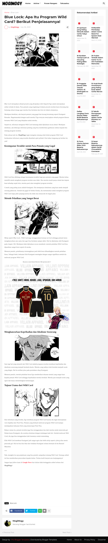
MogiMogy (18, 521)
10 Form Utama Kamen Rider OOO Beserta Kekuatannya (83, 145)
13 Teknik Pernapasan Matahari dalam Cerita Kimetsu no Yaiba (96, 116)
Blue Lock (14, 13)
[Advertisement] (36, 84)
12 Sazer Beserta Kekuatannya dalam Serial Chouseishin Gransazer (96, 146)
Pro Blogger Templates (20, 540)
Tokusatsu (64, 3)
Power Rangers (50, 3)
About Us (78, 540)
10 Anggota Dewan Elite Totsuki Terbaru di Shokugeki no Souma (82, 89)
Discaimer (102, 540)
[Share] (67, 27)
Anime (36, 3)
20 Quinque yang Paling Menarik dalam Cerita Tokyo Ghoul (83, 32)
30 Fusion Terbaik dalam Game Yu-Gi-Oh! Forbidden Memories (97, 60)
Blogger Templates (49, 540)
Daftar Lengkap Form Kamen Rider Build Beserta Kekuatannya (83, 115)
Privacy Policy (89, 540)
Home (27, 3)
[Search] (104, 3)
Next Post (66, 532)
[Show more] (49, 511)
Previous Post (9, 532)
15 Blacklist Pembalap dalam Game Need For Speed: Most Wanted (96, 33)
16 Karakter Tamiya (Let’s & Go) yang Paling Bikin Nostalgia (83, 60)
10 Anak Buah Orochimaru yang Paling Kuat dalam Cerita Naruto (97, 88)
